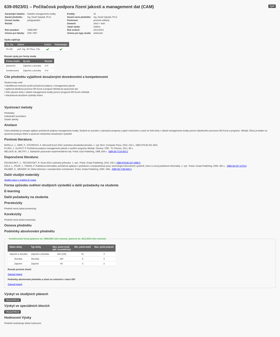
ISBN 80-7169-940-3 (122, 169)
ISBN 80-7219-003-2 (118, 151)
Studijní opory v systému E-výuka (20, 180)
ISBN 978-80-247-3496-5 (128, 163)
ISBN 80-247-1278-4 (236, 166)
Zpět (272, 6)
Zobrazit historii (15, 274)
